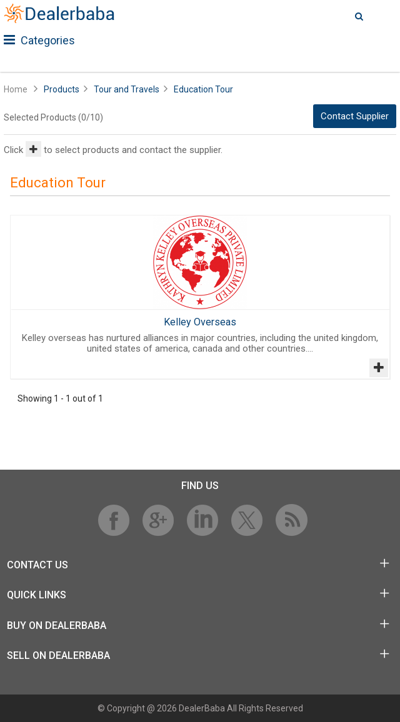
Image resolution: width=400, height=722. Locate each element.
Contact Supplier (355, 116)
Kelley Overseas (200, 322)
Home (16, 89)
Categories (39, 40)
